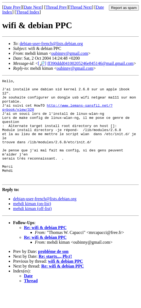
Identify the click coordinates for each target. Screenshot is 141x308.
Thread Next (81, 7)
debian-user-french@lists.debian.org (51, 43)
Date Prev (12, 7)
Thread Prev (56, 7)
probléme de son (53, 271)
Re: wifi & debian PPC (45, 248)
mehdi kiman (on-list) (32, 224)
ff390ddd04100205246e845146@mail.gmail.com (90, 63)
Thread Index (27, 12)
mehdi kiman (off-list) (32, 229)
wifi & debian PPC (65, 281)
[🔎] (42, 63)
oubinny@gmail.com (69, 53)
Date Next (33, 7)
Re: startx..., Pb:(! (55, 276)
